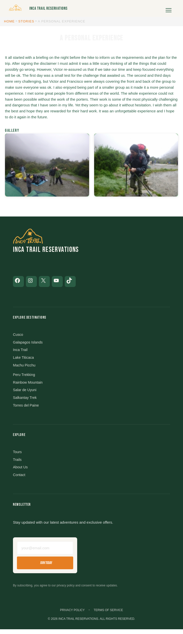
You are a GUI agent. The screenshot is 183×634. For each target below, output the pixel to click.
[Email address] (45, 552)
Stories (26, 21)
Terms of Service (108, 614)
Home (9, 21)
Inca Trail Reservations (48, 8)
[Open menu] (168, 8)
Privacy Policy (72, 614)
